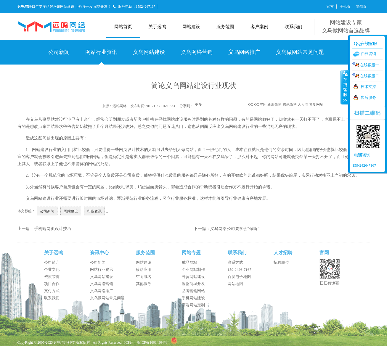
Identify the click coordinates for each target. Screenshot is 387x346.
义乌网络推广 (244, 52)
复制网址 (316, 104)
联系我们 (293, 26)
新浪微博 (274, 104)
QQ (250, 104)
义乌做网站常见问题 (300, 52)
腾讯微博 (289, 104)
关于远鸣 (157, 26)
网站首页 (123, 26)
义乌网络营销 (197, 52)
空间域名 (143, 276)
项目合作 (52, 283)
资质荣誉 (52, 276)
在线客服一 (369, 65)
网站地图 (235, 283)
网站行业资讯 (101, 52)
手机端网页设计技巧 (52, 228)
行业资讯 (94, 211)
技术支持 (368, 86)
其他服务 (143, 283)
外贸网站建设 (193, 276)
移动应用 (143, 269)
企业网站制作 (193, 269)
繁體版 (361, 6)
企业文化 (52, 269)
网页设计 (127, 149)
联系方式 (235, 262)
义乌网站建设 (149, 52)
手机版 (345, 6)
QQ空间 (260, 104)
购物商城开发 (193, 283)
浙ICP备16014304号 (152, 342)
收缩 (345, 87)
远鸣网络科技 (64, 342)
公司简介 (52, 262)
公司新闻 (59, 52)
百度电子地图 (239, 276)
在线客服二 (369, 76)
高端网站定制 (193, 305)
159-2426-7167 (239, 269)
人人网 (303, 104)
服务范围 (225, 26)
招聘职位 (281, 262)
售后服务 (368, 97)
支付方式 (52, 291)
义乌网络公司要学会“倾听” (234, 228)
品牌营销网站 (193, 291)
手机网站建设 (193, 298)
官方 (330, 6)
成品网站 (189, 262)
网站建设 (191, 26)
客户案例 (259, 26)
